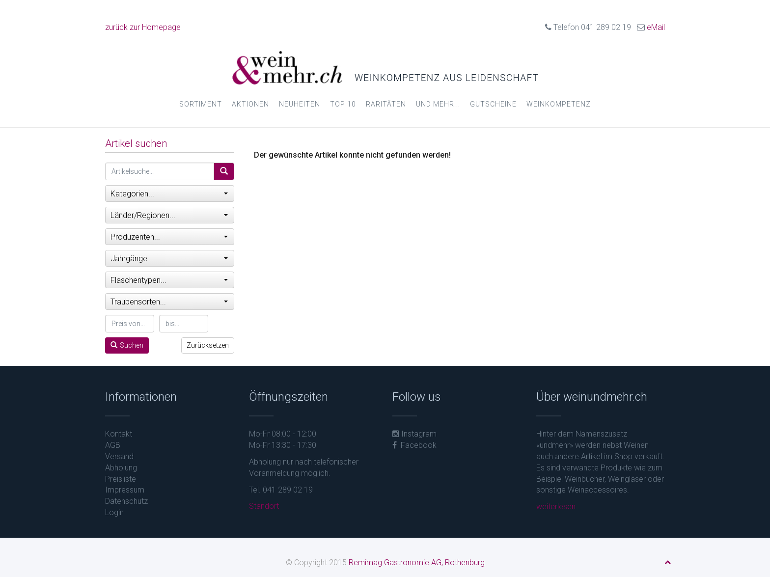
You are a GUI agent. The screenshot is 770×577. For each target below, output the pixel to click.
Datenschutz (126, 501)
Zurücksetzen (208, 345)
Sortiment (200, 104)
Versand (119, 456)
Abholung (121, 467)
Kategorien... (169, 193)
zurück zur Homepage (143, 27)
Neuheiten (299, 104)
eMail (656, 27)
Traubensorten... (169, 301)
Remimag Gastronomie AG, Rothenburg (417, 562)
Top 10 (343, 104)
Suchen (126, 345)
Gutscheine (493, 104)
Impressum (124, 490)
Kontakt (118, 434)
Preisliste (120, 479)
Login (114, 512)
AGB (112, 445)
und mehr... (438, 104)
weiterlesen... (558, 506)
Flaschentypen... (169, 280)
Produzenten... (169, 237)
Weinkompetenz (558, 104)
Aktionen (250, 104)
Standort (264, 506)
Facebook (414, 445)
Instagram (414, 434)
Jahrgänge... (169, 258)
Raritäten (386, 104)
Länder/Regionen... (169, 215)
